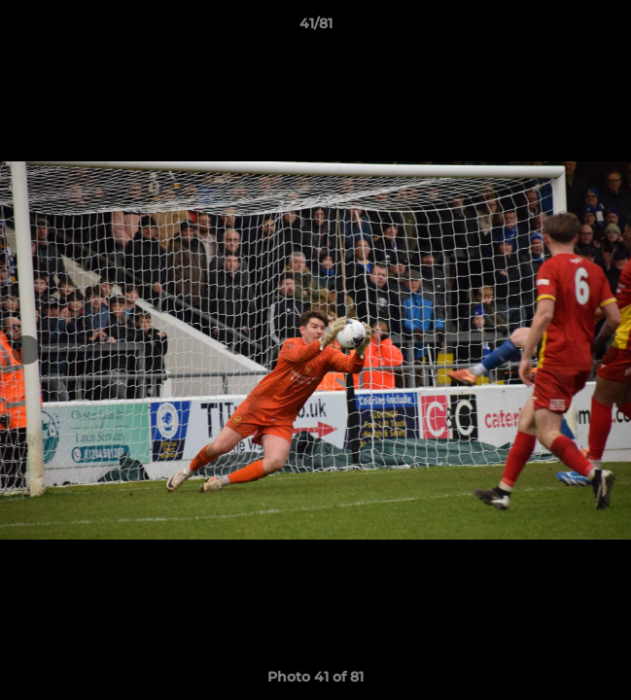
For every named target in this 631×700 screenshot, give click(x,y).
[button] (607, 28)
